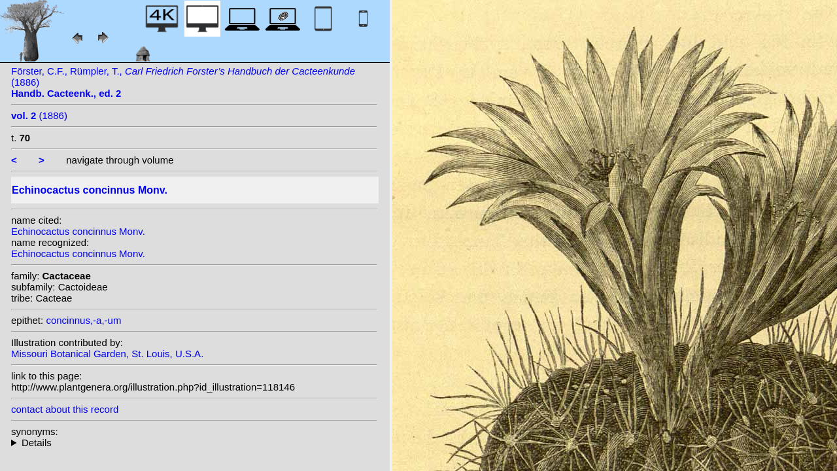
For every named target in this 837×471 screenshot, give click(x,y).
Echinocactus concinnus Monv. (78, 231)
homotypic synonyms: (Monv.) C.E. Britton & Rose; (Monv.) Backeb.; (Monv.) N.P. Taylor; (194, 442)
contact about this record (64, 409)
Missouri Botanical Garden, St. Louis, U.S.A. (107, 353)
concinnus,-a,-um (83, 320)
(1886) (39, 115)
